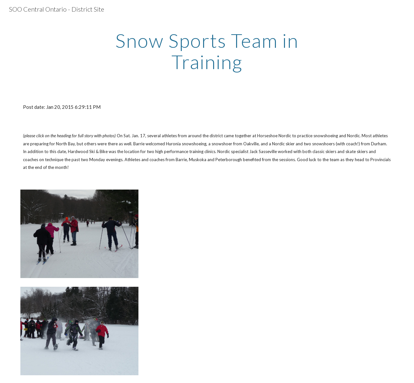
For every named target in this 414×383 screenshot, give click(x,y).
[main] (207, 51)
